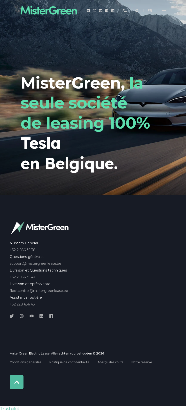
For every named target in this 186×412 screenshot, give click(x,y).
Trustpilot (9, 408)
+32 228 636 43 (22, 304)
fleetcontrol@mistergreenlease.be (39, 290)
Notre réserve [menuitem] (142, 362)
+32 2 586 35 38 (23, 250)
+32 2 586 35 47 (22, 277)
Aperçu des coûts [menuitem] (110, 362)
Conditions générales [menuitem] (25, 362)
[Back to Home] (48, 10)
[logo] (40, 228)
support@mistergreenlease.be (35, 263)
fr (149, 10)
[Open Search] (137, 10)
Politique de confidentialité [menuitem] (69, 362)
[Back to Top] (16, 382)
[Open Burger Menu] (164, 10)
